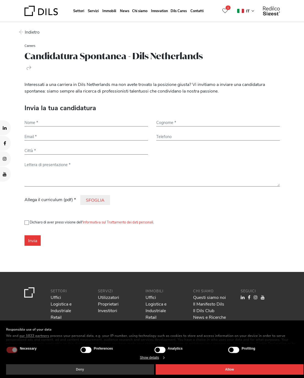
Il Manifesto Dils (208, 304)
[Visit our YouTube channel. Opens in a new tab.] (5, 174)
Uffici (56, 297)
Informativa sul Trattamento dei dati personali (118, 222)
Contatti (197, 10)
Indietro (31, 32)
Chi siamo (139, 10)
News (124, 10)
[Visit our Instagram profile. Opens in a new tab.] (5, 158)
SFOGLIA (95, 200)
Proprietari (108, 304)
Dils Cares (179, 10)
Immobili (109, 10)
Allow (229, 369)
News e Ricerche (209, 317)
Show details (149, 358)
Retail (56, 317)
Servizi (93, 10)
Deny (80, 369)
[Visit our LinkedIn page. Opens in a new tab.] (5, 127)
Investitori (107, 310)
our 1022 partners (34, 336)
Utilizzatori (108, 297)
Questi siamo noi (209, 297)
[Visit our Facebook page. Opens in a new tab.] (5, 143)
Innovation (159, 10)
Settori (78, 10)
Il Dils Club (203, 310)
